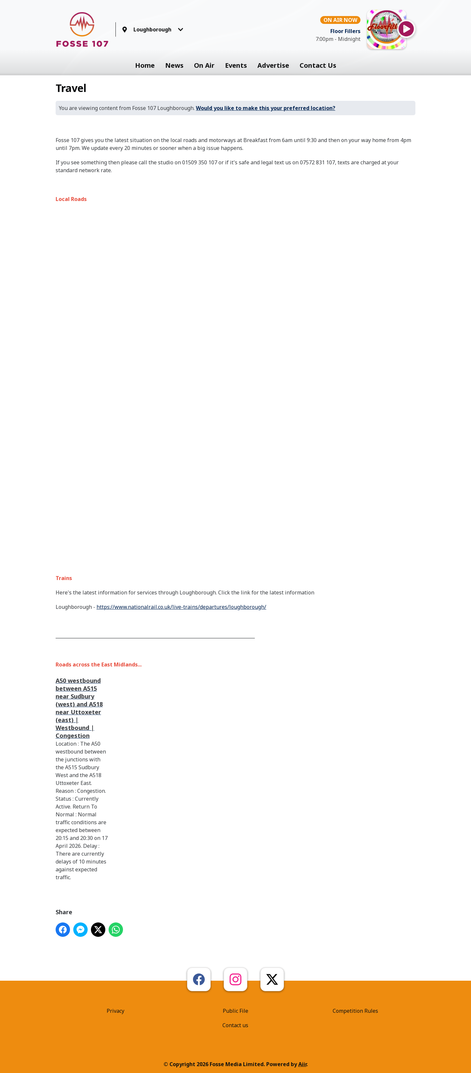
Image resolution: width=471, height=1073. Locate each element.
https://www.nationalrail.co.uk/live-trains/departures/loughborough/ (181, 606)
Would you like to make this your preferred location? (265, 108)
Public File (235, 1010)
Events (236, 65)
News (174, 65)
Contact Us (318, 65)
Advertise (273, 65)
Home (145, 65)
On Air (204, 65)
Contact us (235, 1025)
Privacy (115, 1010)
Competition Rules (355, 1010)
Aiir (302, 1064)
